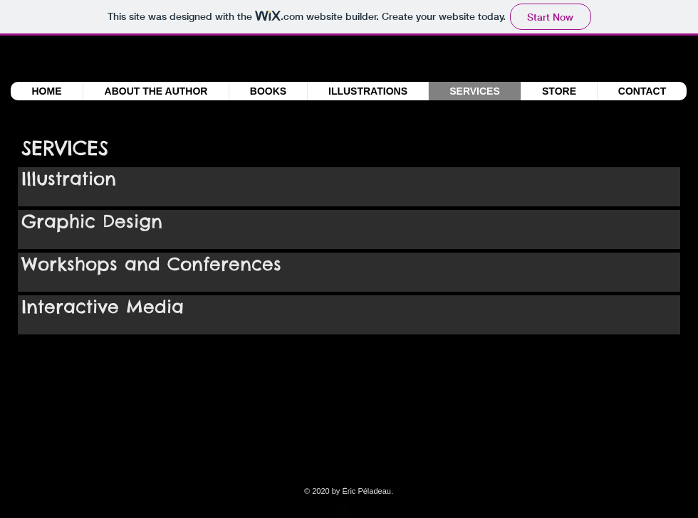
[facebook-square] (340, 510)
